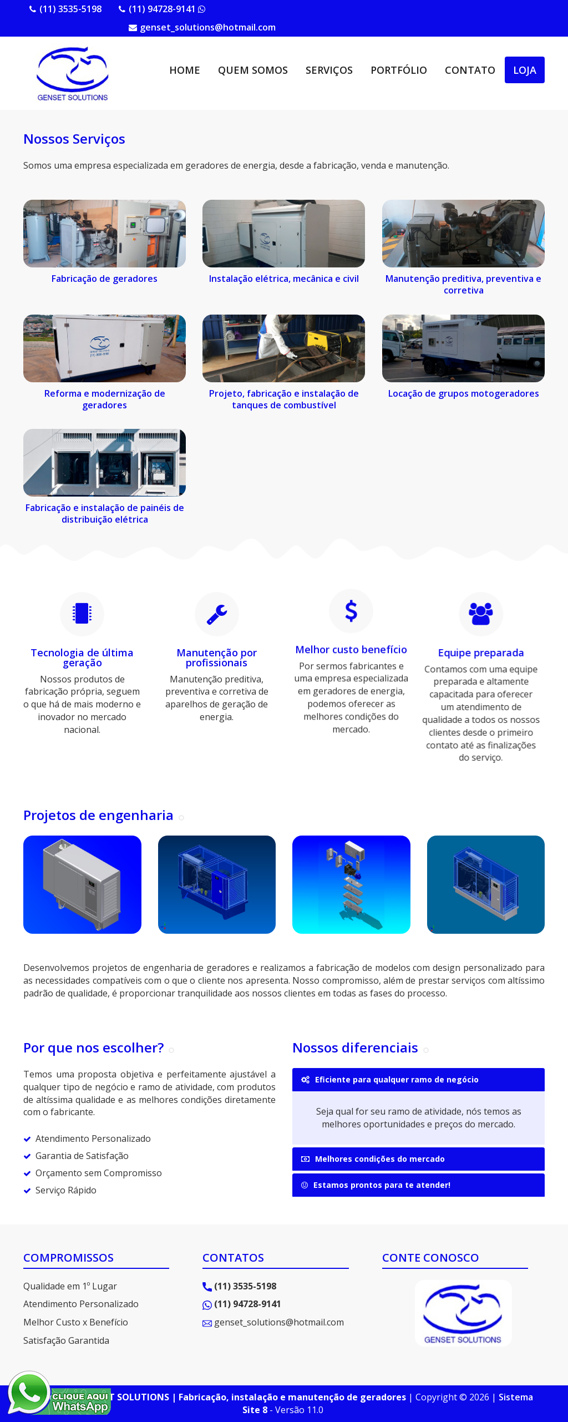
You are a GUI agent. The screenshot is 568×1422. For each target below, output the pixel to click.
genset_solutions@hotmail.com (208, 27)
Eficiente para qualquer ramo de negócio (390, 1079)
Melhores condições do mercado (373, 1158)
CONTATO (470, 70)
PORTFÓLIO (399, 70)
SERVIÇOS (329, 70)
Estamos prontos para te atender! (375, 1185)
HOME (184, 70)
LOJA (524, 70)
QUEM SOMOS (253, 70)
